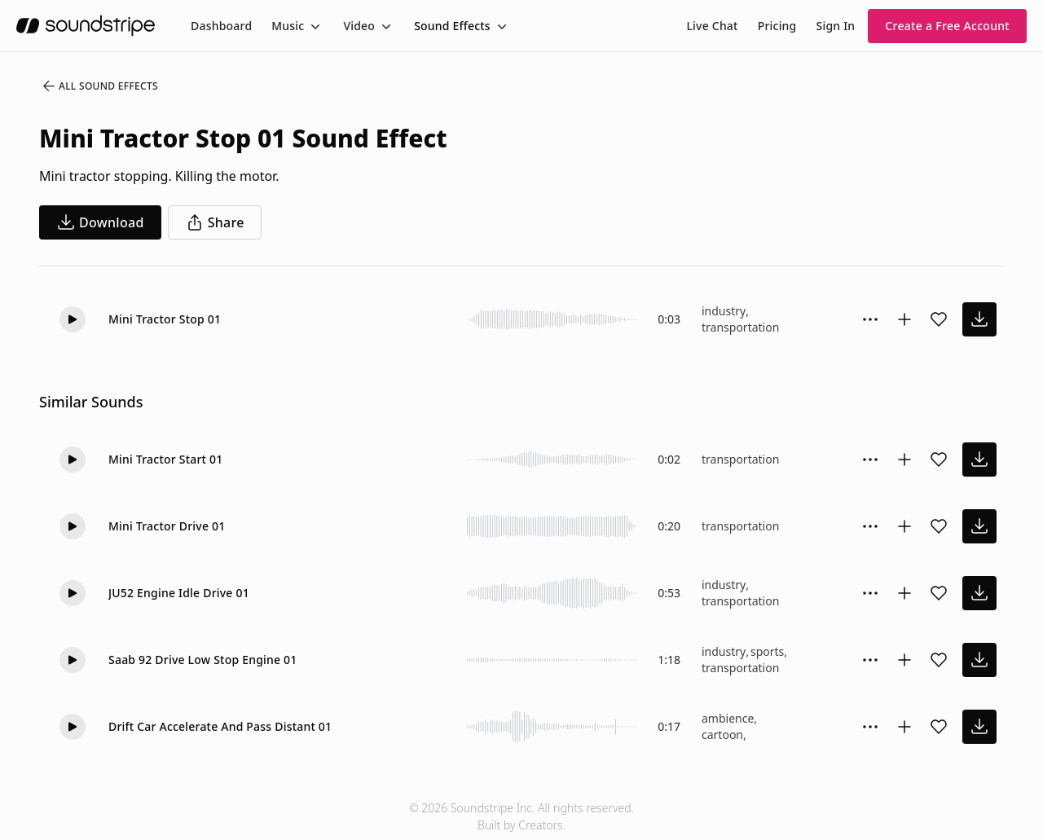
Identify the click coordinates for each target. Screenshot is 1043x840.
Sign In (836, 25)
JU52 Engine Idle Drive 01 (178, 592)
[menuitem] (221, 25)
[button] (72, 319)
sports (767, 651)
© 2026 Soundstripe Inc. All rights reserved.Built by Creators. (521, 816)
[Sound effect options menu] (870, 319)
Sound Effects (452, 25)
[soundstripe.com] (85, 25)
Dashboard (221, 25)
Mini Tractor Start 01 (165, 459)
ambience (728, 718)
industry (724, 311)
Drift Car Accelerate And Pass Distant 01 (220, 726)
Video (359, 25)
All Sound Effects (99, 86)
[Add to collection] (904, 319)
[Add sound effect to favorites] (939, 319)
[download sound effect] (979, 319)
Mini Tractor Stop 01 (164, 319)
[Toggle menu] (313, 26)
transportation (740, 327)
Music (287, 25)
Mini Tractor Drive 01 (166, 526)
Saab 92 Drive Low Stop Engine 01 (202, 659)
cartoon (722, 734)
